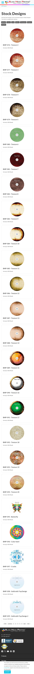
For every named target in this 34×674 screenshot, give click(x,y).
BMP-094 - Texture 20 (11, 492)
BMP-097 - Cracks (9, 566)
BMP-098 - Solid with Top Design (15, 591)
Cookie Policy (7, 667)
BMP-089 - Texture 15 (11, 368)
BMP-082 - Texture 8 (10, 194)
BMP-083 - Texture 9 (10, 219)
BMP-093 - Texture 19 (11, 467)
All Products (4, 6)
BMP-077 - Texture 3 (10, 70)
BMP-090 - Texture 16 (11, 393)
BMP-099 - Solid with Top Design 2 (15, 616)
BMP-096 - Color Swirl (11, 542)
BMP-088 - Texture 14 (11, 343)
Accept (7, 672)
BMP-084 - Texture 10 (11, 244)
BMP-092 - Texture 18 (11, 442)
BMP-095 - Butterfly (10, 517)
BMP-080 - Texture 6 (10, 144)
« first (5, 623)
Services (3, 660)
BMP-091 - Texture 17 (11, 417)
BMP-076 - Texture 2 (10, 45)
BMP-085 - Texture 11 (11, 268)
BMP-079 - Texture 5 (10, 120)
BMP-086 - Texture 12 (11, 293)
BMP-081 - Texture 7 (10, 169)
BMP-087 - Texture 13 (11, 318)
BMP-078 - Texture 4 (10, 95)
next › (25, 623)
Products (3, 656)
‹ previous (10, 623)
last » (28, 623)
